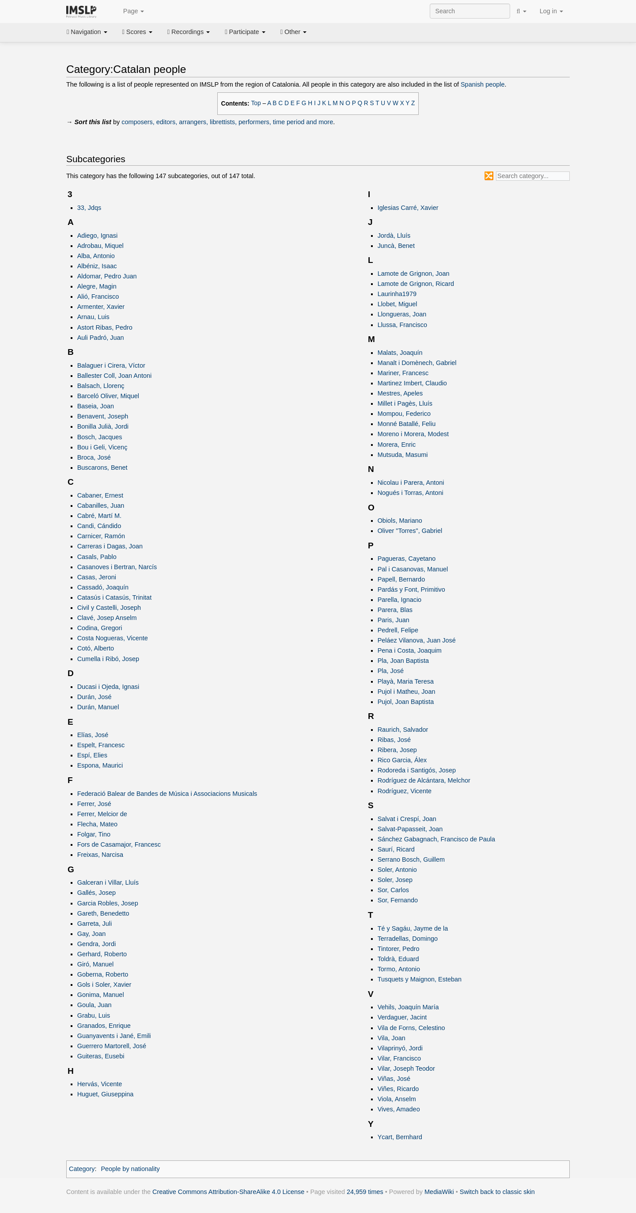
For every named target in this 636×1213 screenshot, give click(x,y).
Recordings (188, 31)
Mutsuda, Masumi (403, 454)
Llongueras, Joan (402, 314)
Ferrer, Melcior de (102, 814)
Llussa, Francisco (402, 324)
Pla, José (391, 670)
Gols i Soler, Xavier (104, 984)
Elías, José (93, 734)
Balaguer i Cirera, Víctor (111, 365)
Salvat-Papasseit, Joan (410, 829)
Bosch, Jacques (99, 437)
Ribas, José (394, 739)
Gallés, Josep (96, 892)
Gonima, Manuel (100, 994)
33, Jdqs (89, 207)
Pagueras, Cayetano (407, 558)
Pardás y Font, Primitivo (411, 589)
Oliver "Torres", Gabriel (410, 530)
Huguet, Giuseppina (105, 1094)
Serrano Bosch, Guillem (411, 859)
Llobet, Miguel (397, 304)
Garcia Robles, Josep (107, 903)
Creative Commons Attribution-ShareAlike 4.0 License (228, 1191)
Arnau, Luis (93, 316)
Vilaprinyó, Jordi (400, 1048)
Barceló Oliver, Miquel (108, 395)
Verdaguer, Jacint (402, 1017)
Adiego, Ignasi (97, 235)
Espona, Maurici (100, 765)
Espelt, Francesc (101, 745)
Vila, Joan (391, 1038)
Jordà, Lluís (394, 235)
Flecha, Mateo (97, 824)
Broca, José (94, 457)
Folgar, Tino (93, 834)
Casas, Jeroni (96, 577)
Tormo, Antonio (399, 969)
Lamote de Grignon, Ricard (416, 283)
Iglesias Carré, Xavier (408, 207)
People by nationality (130, 1168)
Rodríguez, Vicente (405, 791)
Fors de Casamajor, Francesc (119, 844)
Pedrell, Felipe (398, 630)
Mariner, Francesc (403, 372)
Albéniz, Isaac (97, 266)
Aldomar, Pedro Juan (107, 276)
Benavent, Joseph (103, 416)
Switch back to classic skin (497, 1191)
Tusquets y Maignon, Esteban (420, 979)
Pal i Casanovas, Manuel (413, 569)
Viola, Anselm (397, 1099)
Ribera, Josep (397, 749)
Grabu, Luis (93, 1015)
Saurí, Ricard (396, 849)
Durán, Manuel (98, 707)
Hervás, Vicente (99, 1084)
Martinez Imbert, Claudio (412, 383)
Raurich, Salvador (403, 729)
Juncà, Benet (396, 245)
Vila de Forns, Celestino (411, 1027)
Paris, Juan (393, 620)
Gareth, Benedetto (103, 913)
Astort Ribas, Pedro (104, 327)
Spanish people (483, 84)
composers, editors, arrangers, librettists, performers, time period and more (227, 121)
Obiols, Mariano (400, 520)
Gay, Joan (91, 933)
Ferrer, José (94, 803)
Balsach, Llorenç (101, 385)
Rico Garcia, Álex (402, 760)
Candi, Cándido (99, 525)
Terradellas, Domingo (408, 938)
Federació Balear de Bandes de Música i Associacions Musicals (167, 793)
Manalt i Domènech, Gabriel (417, 362)
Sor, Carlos (393, 890)
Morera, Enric (397, 444)
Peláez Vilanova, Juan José (417, 640)
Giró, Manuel (95, 964)
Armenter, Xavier (101, 306)
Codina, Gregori (99, 627)
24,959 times (365, 1191)
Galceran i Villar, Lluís (108, 882)
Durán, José (94, 696)
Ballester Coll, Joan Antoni (114, 375)
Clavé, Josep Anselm (107, 617)
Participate (245, 31)
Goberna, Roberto (103, 974)
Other (293, 31)
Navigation (87, 31)
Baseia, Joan (95, 406)
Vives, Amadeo (399, 1109)
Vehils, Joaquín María (408, 1007)
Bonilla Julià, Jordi (103, 426)
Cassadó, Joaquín (103, 587)
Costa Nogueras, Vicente (112, 638)
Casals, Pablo (97, 556)
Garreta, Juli (94, 923)
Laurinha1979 (397, 293)
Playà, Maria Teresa (406, 681)
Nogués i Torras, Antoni (410, 492)
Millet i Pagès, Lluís (405, 403)
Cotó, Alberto (95, 648)
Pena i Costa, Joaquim (410, 650)
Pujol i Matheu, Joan (406, 691)
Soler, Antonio (397, 869)
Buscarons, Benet (102, 467)
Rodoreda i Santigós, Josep (417, 770)
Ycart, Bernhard (400, 1137)
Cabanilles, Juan (101, 505)
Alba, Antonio (96, 255)
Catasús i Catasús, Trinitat (114, 597)
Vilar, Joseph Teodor (406, 1068)
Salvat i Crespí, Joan (407, 818)
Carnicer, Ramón (101, 536)
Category (82, 1168)
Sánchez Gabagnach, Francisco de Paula (436, 839)
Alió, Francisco (98, 296)
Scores (137, 31)
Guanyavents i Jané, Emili (114, 1035)
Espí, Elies (92, 755)
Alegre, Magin (97, 286)
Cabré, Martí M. (99, 515)
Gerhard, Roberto (102, 954)
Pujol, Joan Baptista (406, 701)
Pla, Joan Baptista (403, 660)
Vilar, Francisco (399, 1058)
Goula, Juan (94, 1004)
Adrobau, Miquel (100, 245)
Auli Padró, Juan (100, 337)
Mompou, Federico (404, 413)
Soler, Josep (395, 879)
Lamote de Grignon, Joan (414, 273)
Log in (551, 11)
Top (256, 103)
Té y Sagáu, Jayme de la (413, 928)
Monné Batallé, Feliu (407, 423)
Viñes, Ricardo (398, 1088)
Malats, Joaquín (400, 352)
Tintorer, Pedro (399, 948)
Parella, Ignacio (400, 599)
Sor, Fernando (398, 900)
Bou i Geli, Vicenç (102, 447)
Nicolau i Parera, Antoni (411, 482)
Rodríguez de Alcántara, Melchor (424, 780)
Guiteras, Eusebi (101, 1056)
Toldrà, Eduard (398, 958)
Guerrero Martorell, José (111, 1045)
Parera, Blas (395, 609)
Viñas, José (394, 1078)
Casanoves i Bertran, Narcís (117, 566)
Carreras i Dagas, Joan (110, 546)
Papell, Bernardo (401, 579)
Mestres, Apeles (400, 393)
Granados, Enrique (104, 1025)
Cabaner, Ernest (100, 495)
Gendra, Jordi (96, 943)
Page (129, 11)
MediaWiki (439, 1191)
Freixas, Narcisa (100, 854)
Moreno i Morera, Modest (413, 433)
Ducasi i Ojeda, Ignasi (108, 686)
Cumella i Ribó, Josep (108, 658)
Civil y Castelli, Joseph (109, 607)
